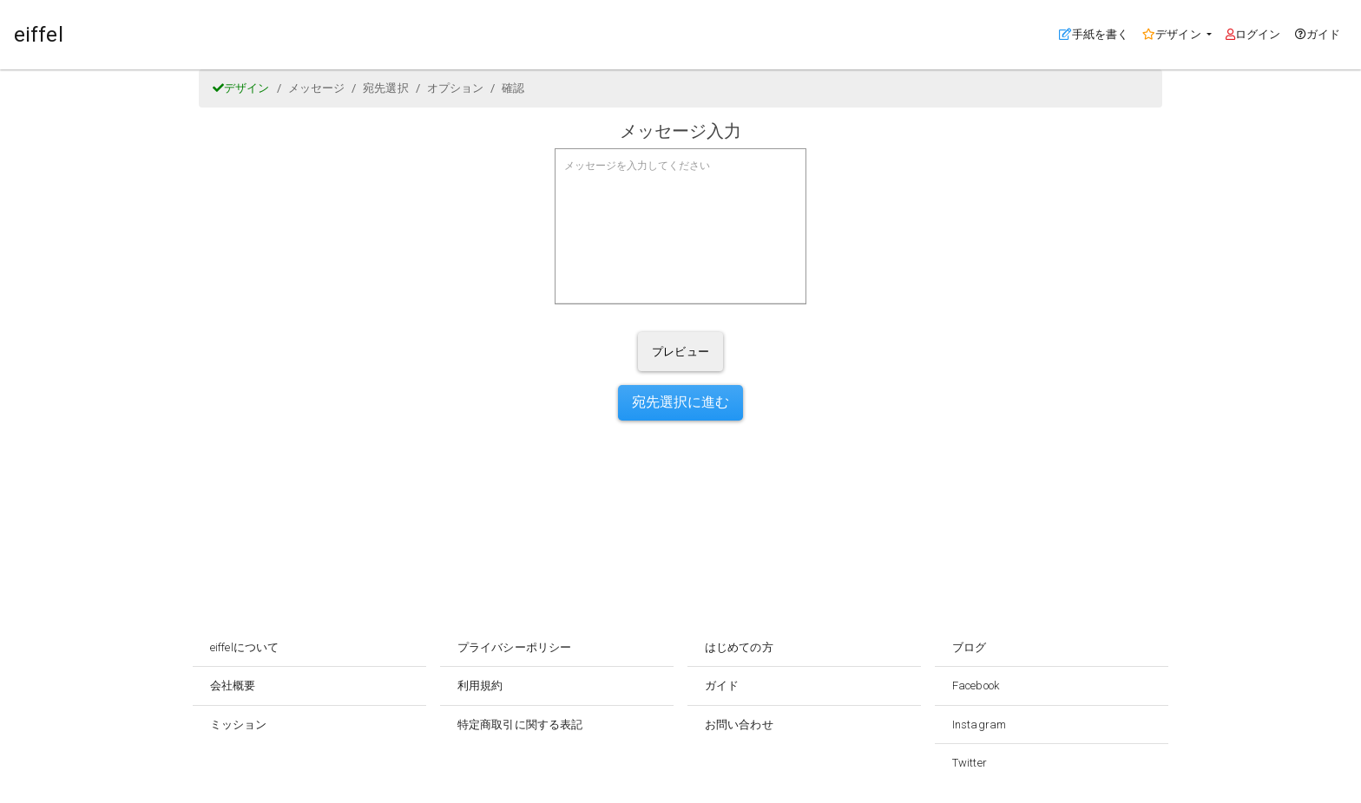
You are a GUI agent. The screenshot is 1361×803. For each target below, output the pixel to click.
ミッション (238, 724)
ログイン (1253, 34)
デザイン (241, 88)
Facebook (975, 685)
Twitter (969, 762)
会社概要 (232, 685)
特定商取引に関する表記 (519, 724)
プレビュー (680, 351)
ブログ (969, 647)
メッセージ (316, 88)
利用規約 (480, 685)
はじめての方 (739, 647)
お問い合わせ (739, 724)
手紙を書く (1097, 33)
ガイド (1317, 34)
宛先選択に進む (681, 402)
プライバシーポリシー (514, 647)
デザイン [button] (1173, 34)
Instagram (979, 724)
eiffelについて (244, 647)
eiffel (38, 35)
